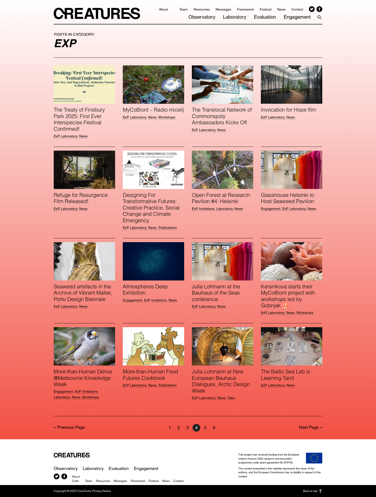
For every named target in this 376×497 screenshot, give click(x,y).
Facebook (319, 9)
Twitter (312, 9)
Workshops (166, 117)
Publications (168, 227)
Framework (245, 9)
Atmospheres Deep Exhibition (145, 289)
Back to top (312, 491)
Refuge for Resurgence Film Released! (81, 198)
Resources (202, 9)
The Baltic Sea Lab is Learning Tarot (285, 374)
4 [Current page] (197, 428)
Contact (297, 9)
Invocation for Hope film (288, 109)
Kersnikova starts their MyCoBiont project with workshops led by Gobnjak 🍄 (288, 296)
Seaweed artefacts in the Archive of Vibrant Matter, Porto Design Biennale (83, 293)
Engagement (297, 17)
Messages (223, 9)
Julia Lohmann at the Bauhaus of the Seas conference (216, 293)
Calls (75, 481)
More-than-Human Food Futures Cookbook (150, 374)
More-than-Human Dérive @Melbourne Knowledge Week (83, 378)
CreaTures (97, 13)
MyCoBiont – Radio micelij (153, 109)
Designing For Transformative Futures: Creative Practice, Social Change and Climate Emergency (151, 208)
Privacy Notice (101, 491)
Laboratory (234, 17)
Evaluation (265, 17)
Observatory (201, 17)
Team (183, 9)
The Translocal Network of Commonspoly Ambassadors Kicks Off (222, 116)
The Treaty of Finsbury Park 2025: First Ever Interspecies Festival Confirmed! (79, 119)
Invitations (206, 209)
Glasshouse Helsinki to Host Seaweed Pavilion (287, 198)
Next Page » (310, 427)
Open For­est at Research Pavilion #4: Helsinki (221, 198)
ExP (56, 136)
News (281, 9)
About (163, 9)
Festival (265, 9)
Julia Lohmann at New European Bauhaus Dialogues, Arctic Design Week (221, 381)
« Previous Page (69, 427)
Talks (231, 398)
